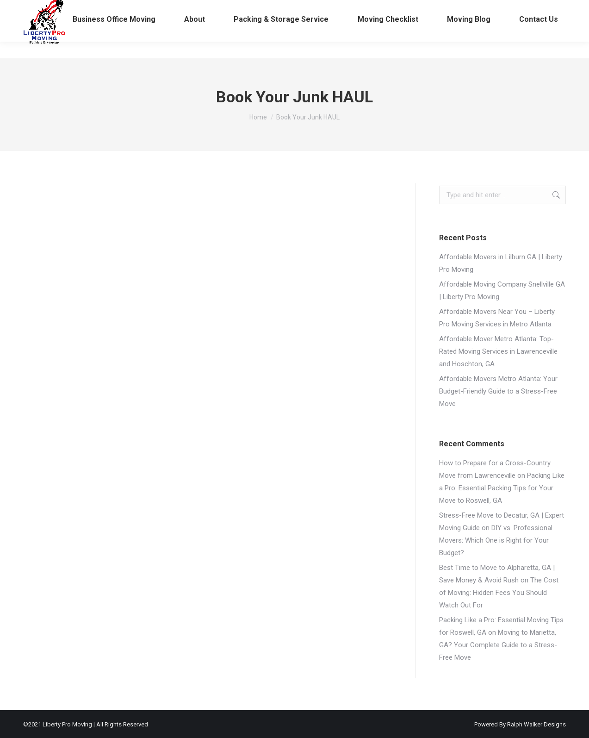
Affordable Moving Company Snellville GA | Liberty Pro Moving (502, 290)
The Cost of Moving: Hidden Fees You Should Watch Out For (498, 592)
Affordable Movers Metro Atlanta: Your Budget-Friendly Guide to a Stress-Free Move (498, 391)
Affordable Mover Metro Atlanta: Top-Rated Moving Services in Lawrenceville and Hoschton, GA (498, 351)
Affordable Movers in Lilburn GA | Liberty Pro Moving (500, 263)
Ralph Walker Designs (536, 724)
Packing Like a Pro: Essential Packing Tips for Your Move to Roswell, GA (501, 488)
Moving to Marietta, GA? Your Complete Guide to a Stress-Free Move (498, 645)
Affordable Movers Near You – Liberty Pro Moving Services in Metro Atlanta (497, 317)
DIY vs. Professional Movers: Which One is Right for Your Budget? (495, 540)
